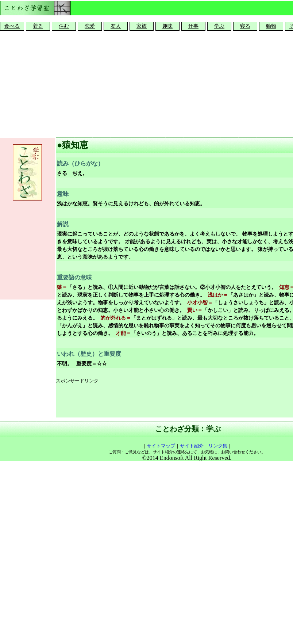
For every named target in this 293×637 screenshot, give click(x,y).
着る (38, 26)
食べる (12, 26)
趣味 (167, 26)
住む (64, 26)
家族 (141, 26)
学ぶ (219, 26)
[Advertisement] (147, 82)
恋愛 (90, 26)
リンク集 (217, 446)
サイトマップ (161, 446)
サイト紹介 (192, 446)
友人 (116, 26)
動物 (271, 26)
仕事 (193, 26)
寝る (245, 26)
